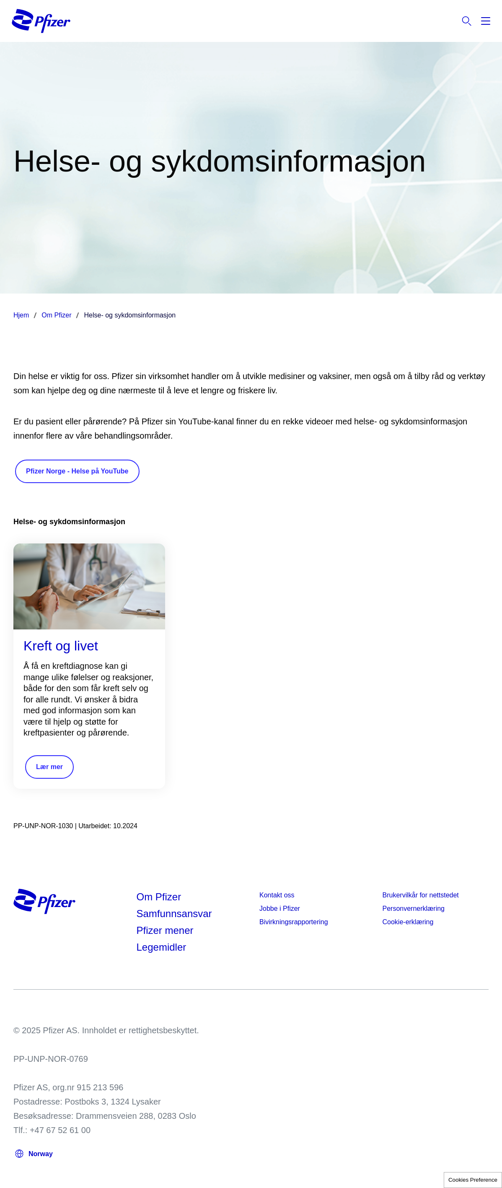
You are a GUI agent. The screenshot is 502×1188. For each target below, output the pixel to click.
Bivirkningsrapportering (293, 921)
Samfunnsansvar (174, 913)
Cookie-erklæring (408, 921)
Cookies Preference (472, 1180)
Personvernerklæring (414, 908)
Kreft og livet (60, 645)
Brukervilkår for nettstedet (421, 895)
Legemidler (161, 947)
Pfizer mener (165, 930)
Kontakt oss (277, 895)
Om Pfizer (159, 896)
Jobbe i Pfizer (279, 908)
